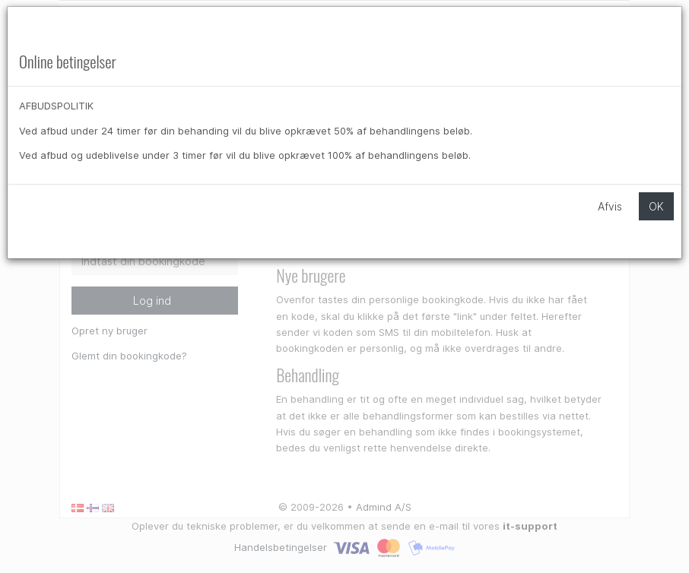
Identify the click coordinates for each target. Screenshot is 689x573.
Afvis (610, 206)
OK (656, 206)
